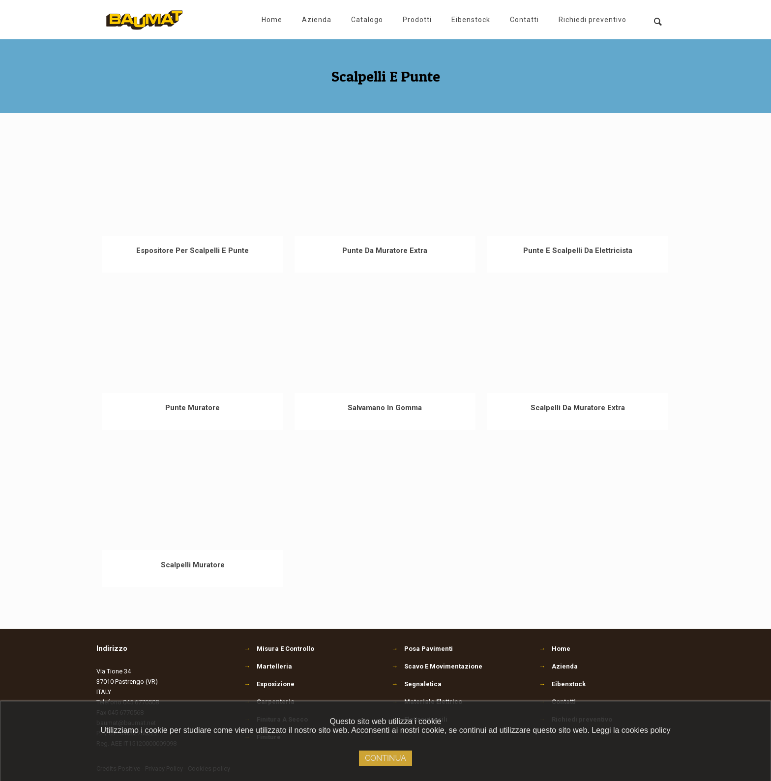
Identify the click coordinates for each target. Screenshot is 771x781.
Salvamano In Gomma (385, 407)
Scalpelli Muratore (193, 564)
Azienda (565, 666)
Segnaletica (416, 684)
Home (561, 648)
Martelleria (268, 666)
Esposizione (269, 684)
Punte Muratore (192, 407)
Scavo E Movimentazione (436, 666)
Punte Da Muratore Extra (384, 250)
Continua (385, 758)
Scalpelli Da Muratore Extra (578, 407)
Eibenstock (569, 684)
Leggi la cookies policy (631, 730)
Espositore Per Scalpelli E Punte (192, 250)
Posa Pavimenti (422, 648)
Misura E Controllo (279, 648)
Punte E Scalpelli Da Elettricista (577, 250)
